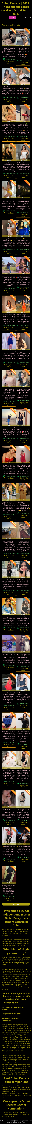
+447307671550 (24, 97)
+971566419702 (24, 363)
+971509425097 (10, 590)
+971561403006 (10, 438)
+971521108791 (24, 325)
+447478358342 (10, 249)
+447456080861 (24, 212)
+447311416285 (10, 59)
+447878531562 (24, 136)
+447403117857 (10, 136)
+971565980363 (10, 363)
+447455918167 (24, 60)
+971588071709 (10, 705)
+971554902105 (24, 400)
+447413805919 (10, 97)
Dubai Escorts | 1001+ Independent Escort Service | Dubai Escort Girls (16, 8)
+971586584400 (24, 438)
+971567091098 (10, 401)
